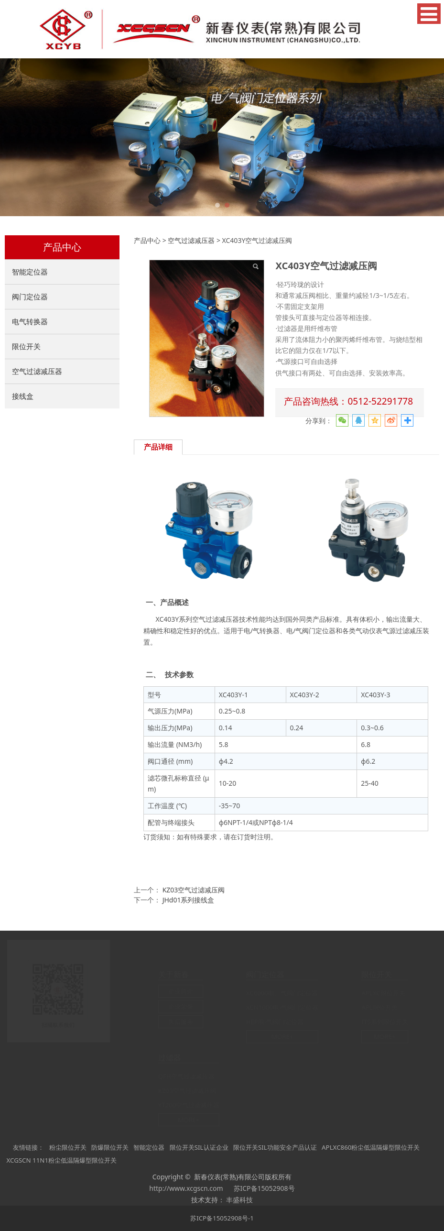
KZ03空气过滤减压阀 (193, 889)
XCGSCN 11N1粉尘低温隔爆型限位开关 (61, 1160)
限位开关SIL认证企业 (199, 1147)
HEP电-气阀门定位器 (275, 1022)
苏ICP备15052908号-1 (222, 1218)
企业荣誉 (180, 1006)
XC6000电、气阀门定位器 (282, 993)
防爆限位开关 (110, 1147)
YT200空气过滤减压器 (189, 1104)
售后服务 (180, 1022)
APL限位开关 (379, 1007)
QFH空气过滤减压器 (186, 1076)
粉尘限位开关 (68, 1147)
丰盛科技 (239, 1199)
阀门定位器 (30, 296)
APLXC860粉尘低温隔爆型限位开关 (371, 1147)
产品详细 (158, 447)
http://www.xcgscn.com (186, 1188)
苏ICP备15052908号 (264, 1188)
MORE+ (282, 1037)
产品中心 (147, 240)
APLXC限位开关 (383, 993)
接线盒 (22, 396)
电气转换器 (30, 321)
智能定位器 (30, 271)
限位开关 (26, 346)
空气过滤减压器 (37, 371)
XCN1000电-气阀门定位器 (282, 1007)
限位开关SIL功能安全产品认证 (275, 1147)
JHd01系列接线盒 (188, 899)
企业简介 (180, 991)
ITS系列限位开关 (384, 1022)
